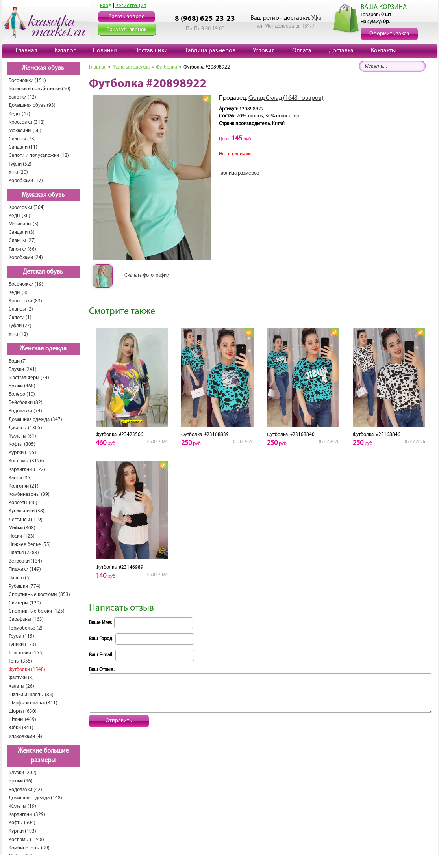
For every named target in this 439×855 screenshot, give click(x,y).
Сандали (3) (22, 232)
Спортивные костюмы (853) (39, 594)
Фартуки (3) (21, 677)
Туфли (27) (20, 325)
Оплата (301, 51)
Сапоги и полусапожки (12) (39, 155)
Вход (106, 5)
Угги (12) (18, 334)
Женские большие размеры (43, 756)
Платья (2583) (24, 552)
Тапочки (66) (22, 249)
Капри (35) (20, 478)
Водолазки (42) (25, 789)
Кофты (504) (22, 822)
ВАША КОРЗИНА (384, 7)
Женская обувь (43, 68)
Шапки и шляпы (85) (31, 694)
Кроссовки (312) (27, 122)
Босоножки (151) (27, 80)
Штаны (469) (22, 719)
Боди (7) (18, 361)
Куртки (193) (22, 831)
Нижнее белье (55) (30, 544)
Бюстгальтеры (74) (29, 377)
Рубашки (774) (25, 586)
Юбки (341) (21, 727)
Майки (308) (22, 528)
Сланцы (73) (22, 139)
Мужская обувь (43, 195)
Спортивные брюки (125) (37, 611)
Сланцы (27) (22, 240)
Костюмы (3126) (26, 461)
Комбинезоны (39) (29, 848)
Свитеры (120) (25, 602)
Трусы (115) (21, 636)
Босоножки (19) (26, 284)
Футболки (166, 67)
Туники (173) (22, 644)
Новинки (105, 51)
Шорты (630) (23, 711)
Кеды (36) (19, 215)
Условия (264, 51)
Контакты (383, 51)
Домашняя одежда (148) (35, 798)
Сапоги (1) (20, 317)
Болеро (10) (22, 394)
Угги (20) (18, 172)
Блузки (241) (23, 369)
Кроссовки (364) (27, 207)
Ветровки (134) (25, 561)
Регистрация (130, 5)
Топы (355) (20, 661)
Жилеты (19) (22, 806)
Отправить (119, 721)
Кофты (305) (22, 444)
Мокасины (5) (24, 224)
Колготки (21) (24, 486)
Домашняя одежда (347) (35, 419)
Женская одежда (43, 349)
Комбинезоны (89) (29, 494)
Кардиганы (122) (27, 469)
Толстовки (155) (26, 653)
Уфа (316, 18)
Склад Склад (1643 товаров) (286, 98)
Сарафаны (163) (26, 619)
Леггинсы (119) (26, 519)
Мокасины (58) (25, 130)
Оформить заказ (389, 34)
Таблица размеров (210, 51)
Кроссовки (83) (25, 301)
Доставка (341, 51)
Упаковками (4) (25, 736)
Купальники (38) (26, 511)
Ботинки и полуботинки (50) (39, 88)
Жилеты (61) (22, 436)
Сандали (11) (23, 147)
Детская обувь (43, 272)
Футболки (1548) (27, 669)
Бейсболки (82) (26, 402)
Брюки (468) (22, 386)
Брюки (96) (21, 781)
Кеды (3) (18, 292)
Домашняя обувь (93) (32, 105)
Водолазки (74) (25, 411)
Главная (26, 51)
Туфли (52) (20, 164)
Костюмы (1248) (26, 839)
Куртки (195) (22, 452)
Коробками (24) (26, 257)
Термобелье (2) (26, 628)
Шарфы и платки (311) (33, 703)
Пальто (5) (20, 578)
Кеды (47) (19, 114)
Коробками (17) (26, 180)
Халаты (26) (21, 686)
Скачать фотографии (146, 275)
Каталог (65, 51)
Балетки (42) (22, 97)
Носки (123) (22, 536)
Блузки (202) (23, 772)
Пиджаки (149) (25, 569)
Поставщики (151, 51)
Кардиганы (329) (27, 814)
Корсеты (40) (23, 502)
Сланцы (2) (21, 309)
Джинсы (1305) (25, 427)
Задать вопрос (126, 17)
